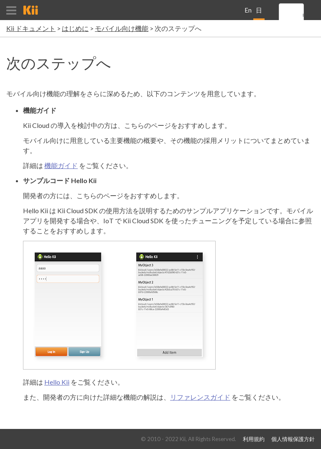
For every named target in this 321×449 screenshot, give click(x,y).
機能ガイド (61, 165)
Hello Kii (56, 382)
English (248, 13)
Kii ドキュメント (31, 28)
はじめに (75, 28)
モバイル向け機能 (121, 28)
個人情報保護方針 (293, 439)
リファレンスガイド (200, 397)
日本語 (259, 13)
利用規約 (254, 439)
